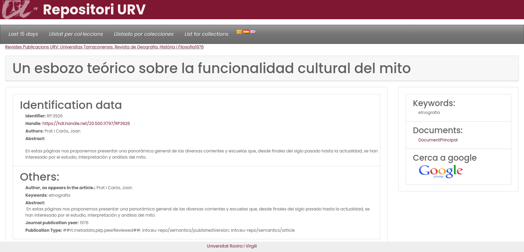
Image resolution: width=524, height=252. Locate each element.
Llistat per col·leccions (76, 34)
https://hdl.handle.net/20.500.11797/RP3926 (86, 123)
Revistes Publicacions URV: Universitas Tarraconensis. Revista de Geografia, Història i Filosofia (100, 47)
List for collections (206, 34)
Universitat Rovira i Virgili (232, 246)
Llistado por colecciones (144, 34)
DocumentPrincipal (437, 140)
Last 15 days (23, 34)
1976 (199, 47)
